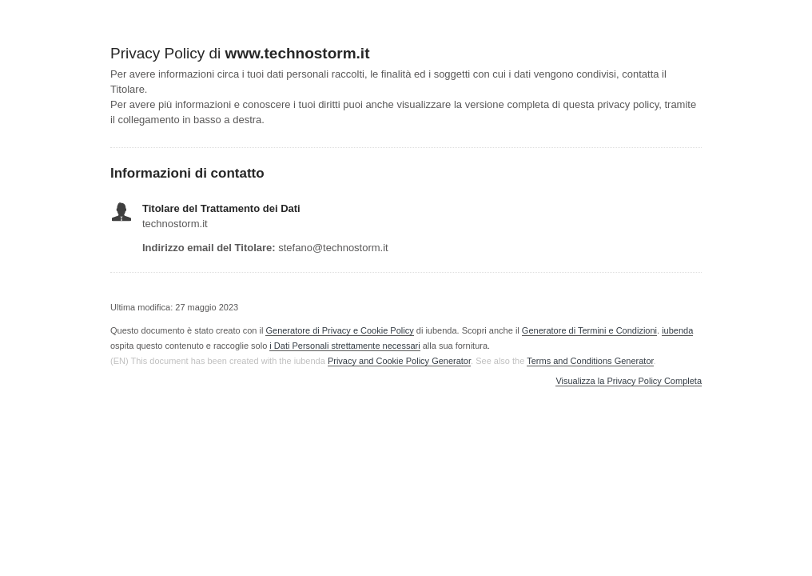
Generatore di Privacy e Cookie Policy (339, 330)
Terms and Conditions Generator (590, 361)
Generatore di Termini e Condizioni (589, 330)
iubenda (677, 330)
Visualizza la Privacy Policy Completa (628, 381)
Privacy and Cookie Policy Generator (399, 361)
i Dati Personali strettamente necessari (344, 345)
